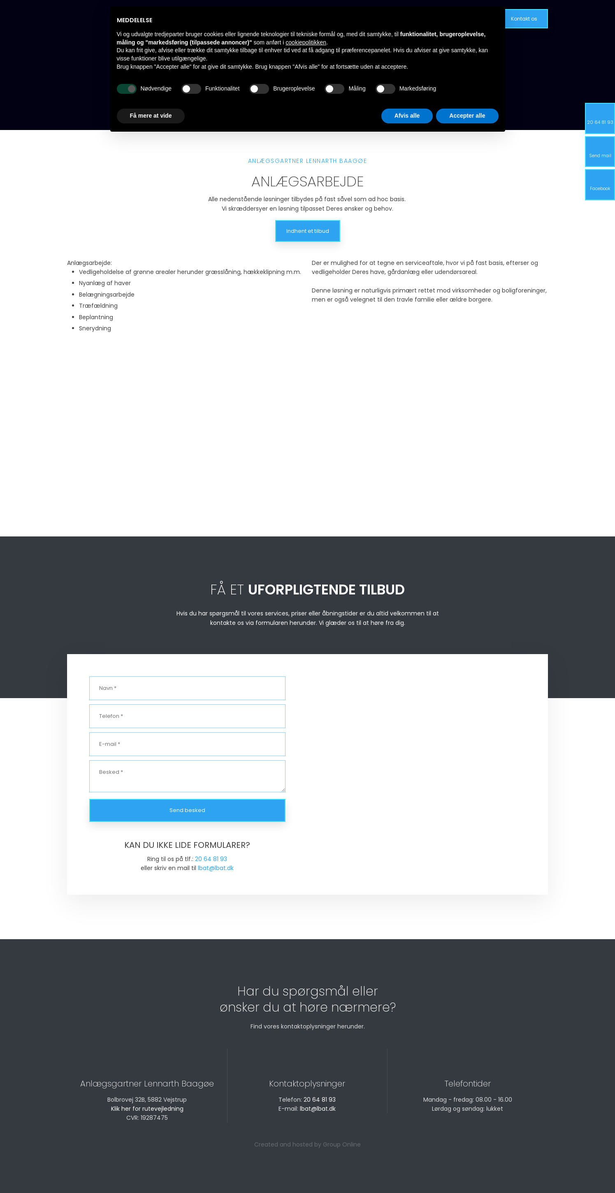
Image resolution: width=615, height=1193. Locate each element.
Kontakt (399, 18)
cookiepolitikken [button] (305, 1097)
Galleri (366, 18)
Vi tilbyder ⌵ (258, 18)
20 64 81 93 (211, 859)
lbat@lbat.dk (216, 868)
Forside (218, 18)
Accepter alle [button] (467, 1170)
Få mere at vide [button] (151, 1170)
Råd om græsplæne (316, 18)
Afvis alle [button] (407, 1170)
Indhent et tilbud (307, 231)
